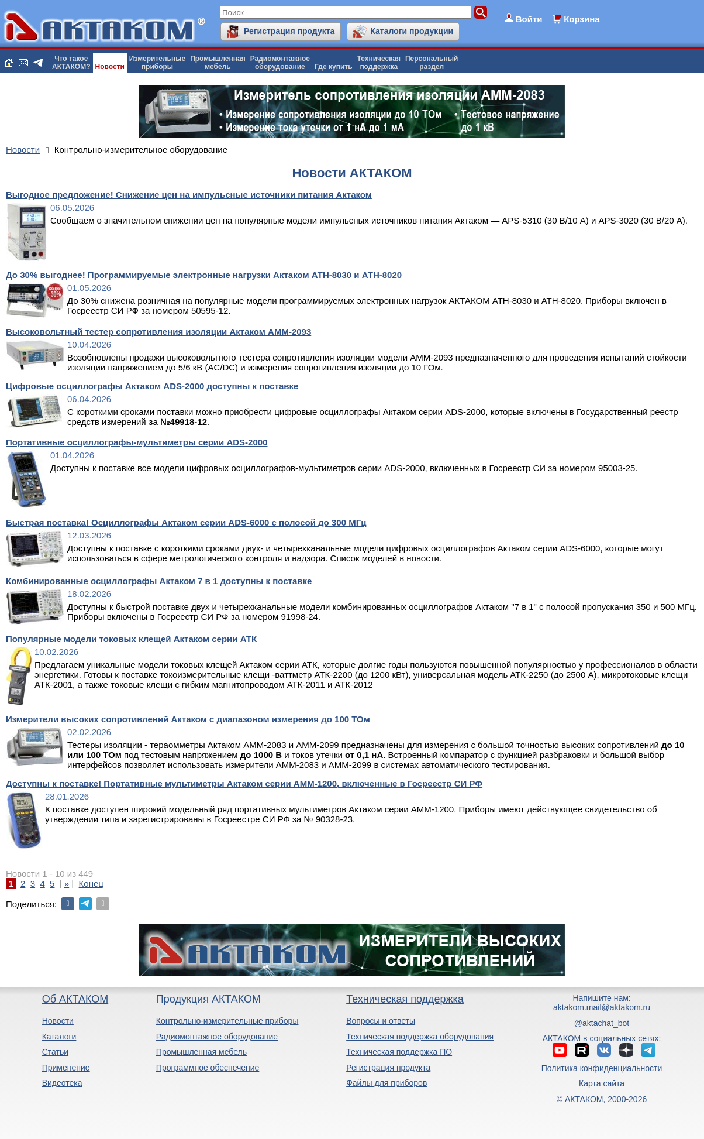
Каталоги (59, 1036)
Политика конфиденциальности (601, 1068)
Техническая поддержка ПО (399, 1051)
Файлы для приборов (386, 1082)
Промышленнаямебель (218, 62)
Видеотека (62, 1082)
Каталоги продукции (411, 31)
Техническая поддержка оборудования (420, 1036)
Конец (91, 883)
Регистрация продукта (289, 31)
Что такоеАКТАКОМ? (71, 62)
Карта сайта (601, 1083)
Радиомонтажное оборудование (217, 1036)
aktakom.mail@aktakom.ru (601, 1007)
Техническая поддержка (405, 999)
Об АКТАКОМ (75, 999)
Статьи (55, 1051)
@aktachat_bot (601, 1023)
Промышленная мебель (201, 1051)
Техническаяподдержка (379, 62)
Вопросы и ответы (380, 1020)
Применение (66, 1067)
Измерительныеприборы (157, 62)
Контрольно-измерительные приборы (227, 1020)
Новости (110, 67)
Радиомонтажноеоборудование (280, 62)
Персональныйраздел (431, 62)
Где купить (334, 67)
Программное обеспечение (208, 1067)
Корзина (581, 19)
